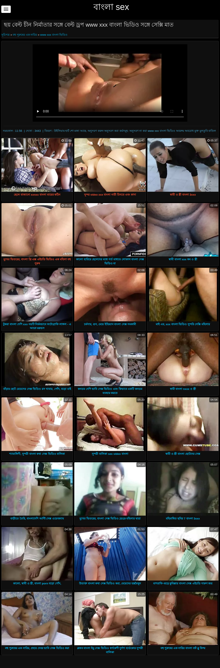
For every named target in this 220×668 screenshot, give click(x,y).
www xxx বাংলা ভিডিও (54, 34)
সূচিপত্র (6, 34)
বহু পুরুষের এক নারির (25, 34)
